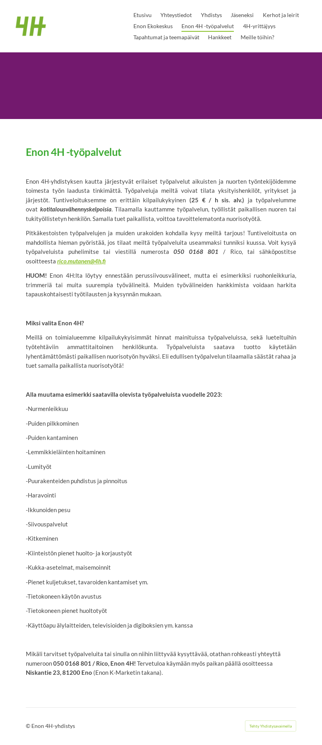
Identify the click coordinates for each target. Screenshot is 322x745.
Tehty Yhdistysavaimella (270, 726)
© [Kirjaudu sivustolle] (28, 725)
